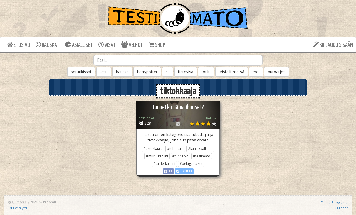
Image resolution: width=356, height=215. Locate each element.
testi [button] (104, 71)
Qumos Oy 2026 (23, 202)
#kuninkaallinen (200, 148)
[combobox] (178, 60)
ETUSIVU (18, 44)
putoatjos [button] (276, 71)
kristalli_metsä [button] (231, 71)
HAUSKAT (48, 44)
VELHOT (132, 44)
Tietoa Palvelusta (334, 202)
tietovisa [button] (185, 71)
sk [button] (168, 71)
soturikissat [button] (81, 71)
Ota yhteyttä (18, 208)
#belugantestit (191, 163)
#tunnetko (180, 156)
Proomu (49, 202)
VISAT (107, 44)
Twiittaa (184, 171)
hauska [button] (122, 71)
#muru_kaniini (157, 156)
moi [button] (256, 71)
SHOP (157, 44)
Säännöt (341, 208)
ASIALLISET (79, 44)
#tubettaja (175, 148)
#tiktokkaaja (153, 148)
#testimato (201, 156)
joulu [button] (206, 71)
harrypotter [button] (147, 71)
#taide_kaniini (164, 163)
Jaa (168, 171)
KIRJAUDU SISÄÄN (333, 44)
